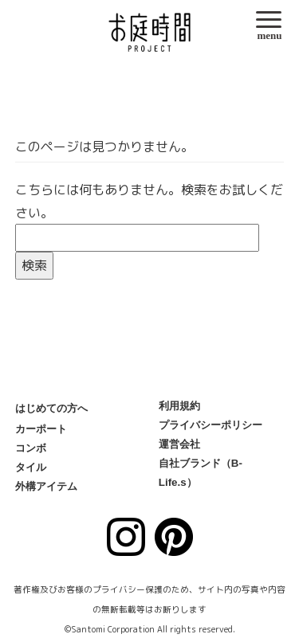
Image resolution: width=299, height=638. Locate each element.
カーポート (41, 429)
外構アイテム (46, 486)
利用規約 (179, 406)
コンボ (30, 448)
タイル (30, 467)
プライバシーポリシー (210, 425)
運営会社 (179, 444)
